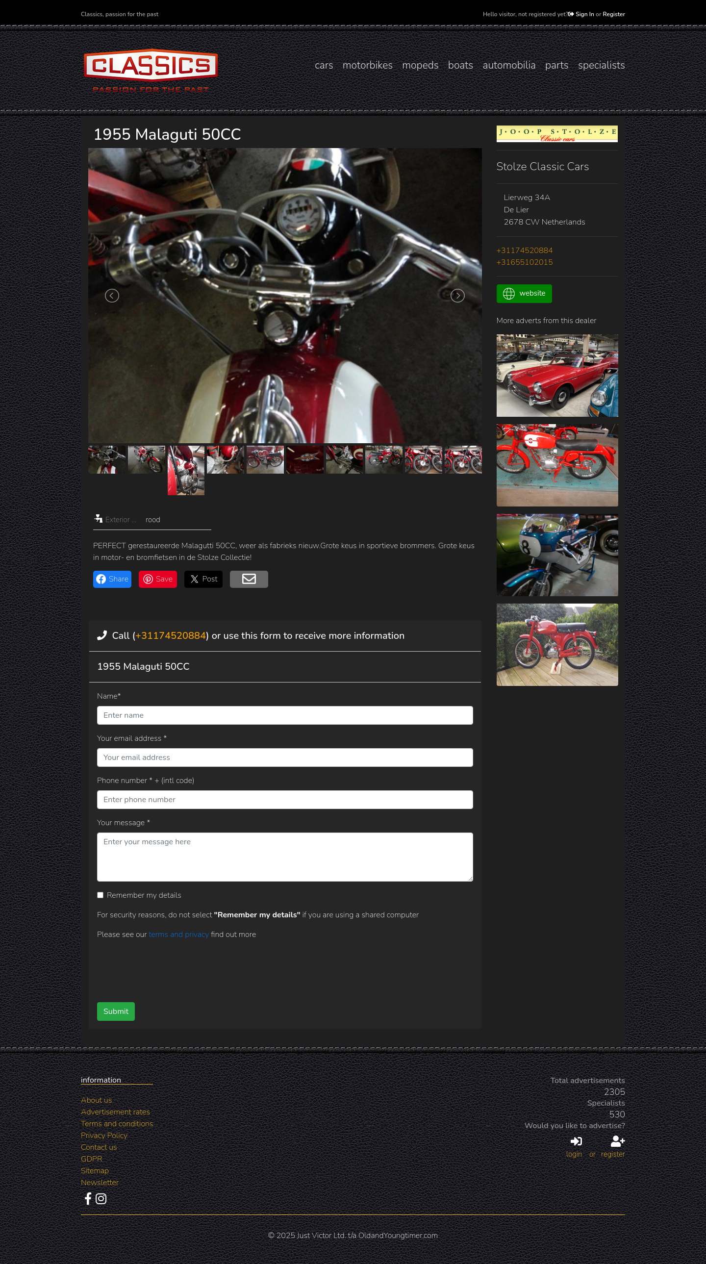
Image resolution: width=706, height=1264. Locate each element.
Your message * (123, 822)
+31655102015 (525, 262)
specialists (601, 65)
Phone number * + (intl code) (145, 780)
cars (324, 65)
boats (461, 65)
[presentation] (269, 967)
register (613, 1147)
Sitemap (95, 1170)
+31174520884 (170, 635)
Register (614, 14)
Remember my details (144, 895)
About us (96, 1100)
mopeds (420, 65)
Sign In (581, 14)
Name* (109, 696)
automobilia (509, 65)
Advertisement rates (115, 1112)
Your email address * (132, 738)
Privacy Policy (104, 1135)
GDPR (91, 1159)
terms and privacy (180, 934)
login (574, 1147)
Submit (115, 1011)
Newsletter (100, 1182)
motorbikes (368, 65)
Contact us (99, 1147)
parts (557, 65)
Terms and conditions (117, 1123)
